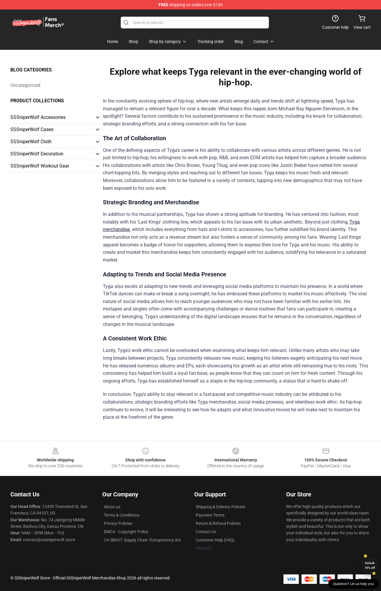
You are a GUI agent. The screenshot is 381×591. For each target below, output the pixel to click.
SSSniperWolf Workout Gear (39, 166)
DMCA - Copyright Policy (126, 531)
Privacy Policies (118, 523)
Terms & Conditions (121, 515)
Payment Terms (210, 515)
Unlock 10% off (370, 565)
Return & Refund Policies (218, 523)
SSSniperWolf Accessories (38, 117)
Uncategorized (25, 85)
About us (112, 506)
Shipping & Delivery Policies (220, 506)
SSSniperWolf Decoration (36, 154)
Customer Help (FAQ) (215, 540)
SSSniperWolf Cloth (31, 141)
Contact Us (206, 531)
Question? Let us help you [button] (353, 584)
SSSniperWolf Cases (31, 129)
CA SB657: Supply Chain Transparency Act (142, 540)
